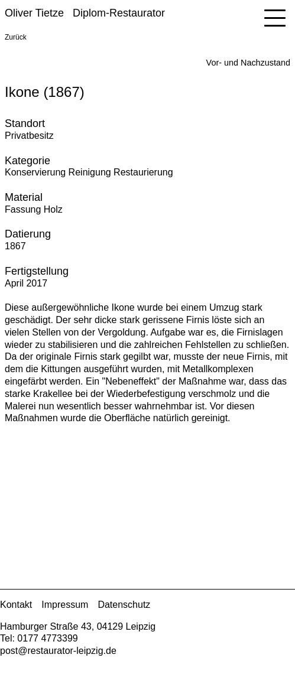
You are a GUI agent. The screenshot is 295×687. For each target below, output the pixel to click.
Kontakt (16, 605)
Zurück (16, 37)
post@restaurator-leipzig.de (58, 651)
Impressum (64, 605)
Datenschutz (124, 605)
